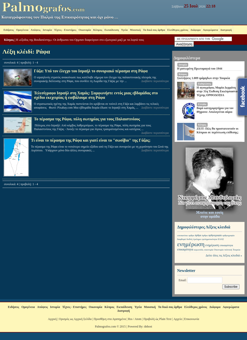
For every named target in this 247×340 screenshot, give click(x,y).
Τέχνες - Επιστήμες (65, 29)
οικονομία (208, 249)
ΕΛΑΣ (221, 239)
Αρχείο (177, 319)
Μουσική (135, 29)
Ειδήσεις (8, 29)
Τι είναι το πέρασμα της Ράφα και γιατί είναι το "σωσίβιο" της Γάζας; (90, 140)
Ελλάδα (202, 104)
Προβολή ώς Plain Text (157, 319)
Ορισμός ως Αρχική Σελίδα (75, 319)
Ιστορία (47, 29)
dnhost (148, 326)
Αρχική (52, 319)
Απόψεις (36, 29)
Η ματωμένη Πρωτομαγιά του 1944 (199, 68)
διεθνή (190, 239)
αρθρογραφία (215, 235)
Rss (130, 319)
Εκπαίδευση (112, 29)
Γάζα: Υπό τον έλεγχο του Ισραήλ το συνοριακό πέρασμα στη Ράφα (91, 71)
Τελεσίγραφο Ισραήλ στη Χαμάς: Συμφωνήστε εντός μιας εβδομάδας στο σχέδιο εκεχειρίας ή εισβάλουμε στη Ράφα (96, 95)
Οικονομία (85, 29)
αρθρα (191, 235)
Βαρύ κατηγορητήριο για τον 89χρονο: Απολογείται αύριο (215, 110)
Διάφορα (195, 29)
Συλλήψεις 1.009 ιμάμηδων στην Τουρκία (203, 78)
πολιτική (228, 249)
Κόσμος (9, 40)
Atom (137, 319)
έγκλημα (197, 239)
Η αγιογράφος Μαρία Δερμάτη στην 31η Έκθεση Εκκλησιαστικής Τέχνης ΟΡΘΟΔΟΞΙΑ (219, 91)
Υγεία (124, 29)
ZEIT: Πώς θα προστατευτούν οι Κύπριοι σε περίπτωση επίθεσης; (218, 130)
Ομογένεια (22, 29)
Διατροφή (226, 29)
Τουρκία (236, 249)
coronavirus (182, 235)
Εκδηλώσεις (204, 83)
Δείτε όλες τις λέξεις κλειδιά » (224, 255)
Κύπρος (97, 29)
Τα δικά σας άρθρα (154, 29)
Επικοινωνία (191, 319)
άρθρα (198, 235)
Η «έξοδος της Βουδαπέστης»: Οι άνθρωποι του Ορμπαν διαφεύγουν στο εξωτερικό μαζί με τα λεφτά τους (80, 40)
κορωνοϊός (198, 249)
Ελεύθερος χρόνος (177, 29)
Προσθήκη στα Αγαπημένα (110, 319)
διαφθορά (181, 239)
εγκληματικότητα (209, 239)
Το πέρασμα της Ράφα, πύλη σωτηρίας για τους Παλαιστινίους (87, 119)
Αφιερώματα (210, 29)
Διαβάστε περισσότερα (155, 81)
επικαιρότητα (226, 245)
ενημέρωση (191, 244)
